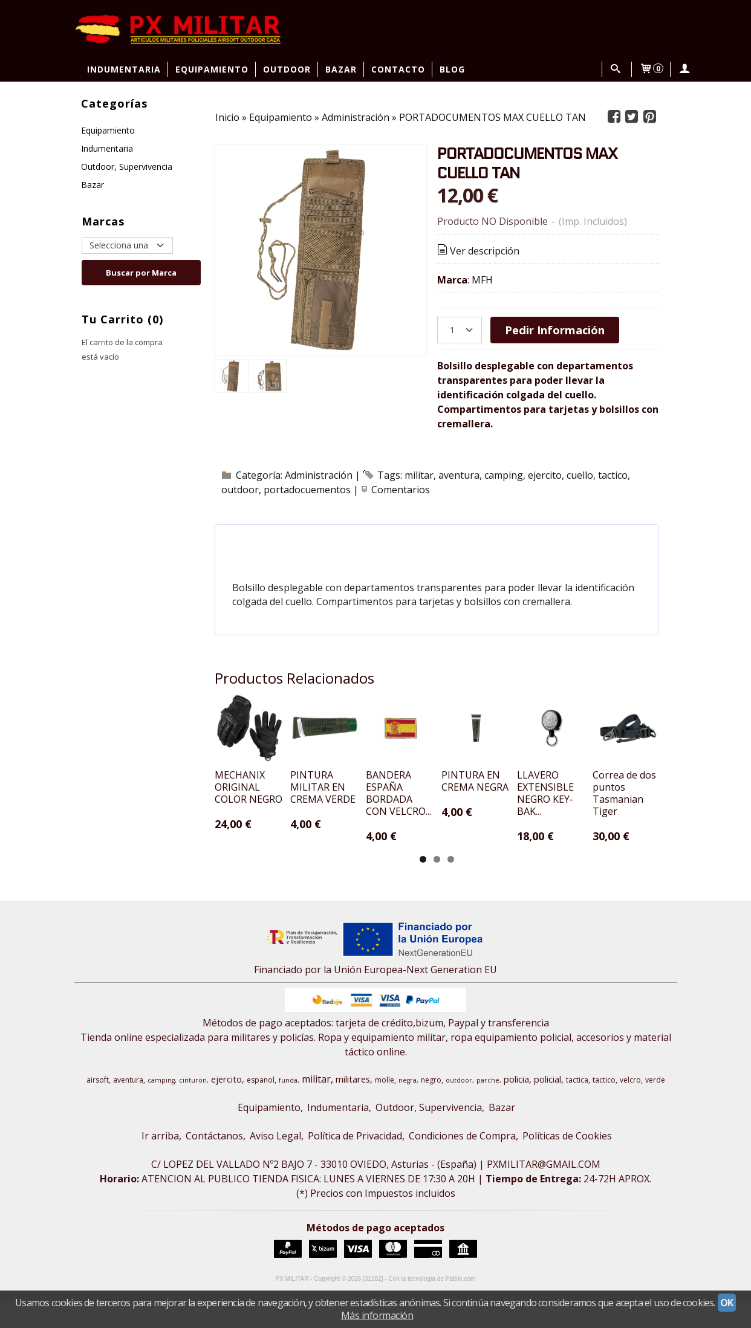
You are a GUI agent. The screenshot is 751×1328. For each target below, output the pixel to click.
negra (407, 1107)
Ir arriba (160, 1162)
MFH (482, 280)
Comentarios (400, 489)
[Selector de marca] (127, 245)
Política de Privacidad (355, 1162)
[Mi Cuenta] (684, 69)
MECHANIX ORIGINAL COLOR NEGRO (264, 819)
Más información (377, 1315)
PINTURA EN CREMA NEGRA (604, 819)
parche (487, 1107)
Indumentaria (124, 69)
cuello (580, 475)
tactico (613, 475)
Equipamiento (212, 69)
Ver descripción (477, 251)
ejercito (545, 475)
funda (288, 1107)
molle (384, 1106)
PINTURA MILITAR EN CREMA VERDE (379, 819)
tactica (577, 1106)
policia (516, 1106)
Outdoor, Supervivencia (126, 166)
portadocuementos (307, 489)
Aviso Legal (275, 1162)
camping (503, 475)
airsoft (97, 1106)
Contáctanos (214, 1162)
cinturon (193, 1107)
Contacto (398, 69)
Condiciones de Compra (462, 1162)
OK (726, 1302)
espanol (261, 1106)
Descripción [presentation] (276, 539)
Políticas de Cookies (567, 1162)
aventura (459, 475)
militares (353, 1106)
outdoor (240, 489)
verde (655, 1106)
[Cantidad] (459, 330)
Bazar (341, 69)
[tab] (276, 539)
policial (547, 1106)
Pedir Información (555, 329)
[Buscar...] (615, 69)
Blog (452, 69)
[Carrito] (651, 69)
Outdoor (287, 69)
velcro (630, 1106)
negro (431, 1106)
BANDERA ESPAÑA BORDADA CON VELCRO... (485, 825)
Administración (319, 475)
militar (419, 475)
